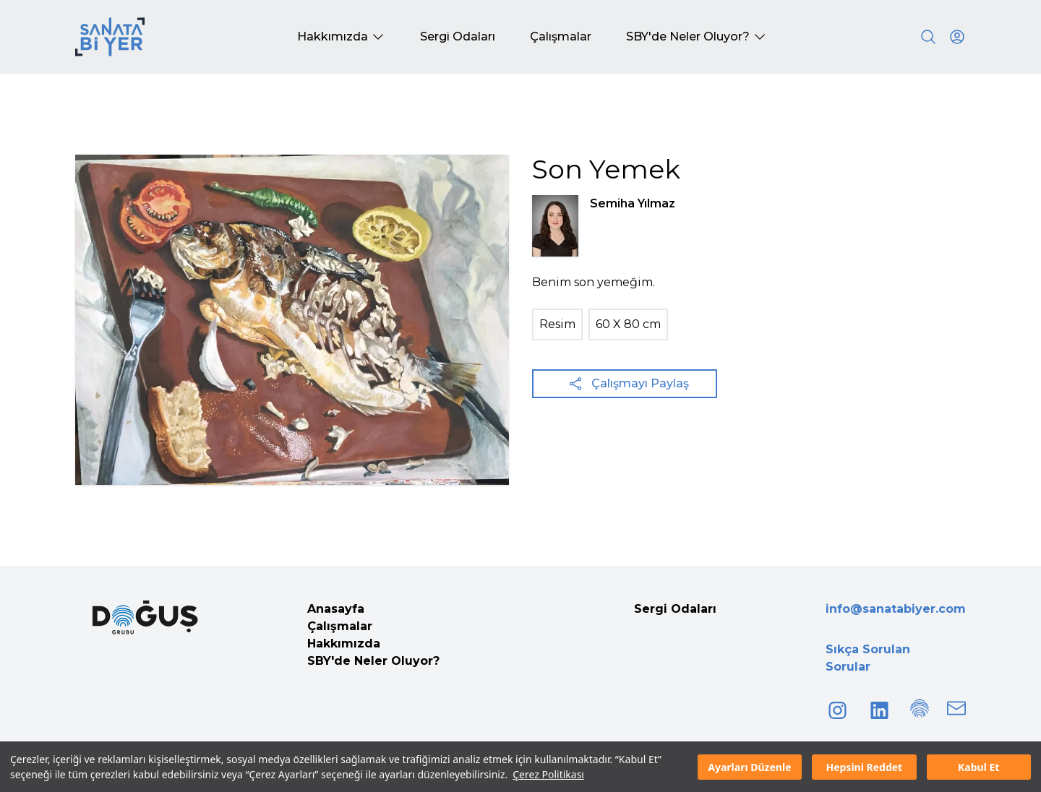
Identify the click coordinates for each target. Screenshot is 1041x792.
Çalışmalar (339, 626)
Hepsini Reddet (864, 767)
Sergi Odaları (675, 609)
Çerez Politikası (548, 774)
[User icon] (957, 37)
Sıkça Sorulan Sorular (868, 657)
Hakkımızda (343, 643)
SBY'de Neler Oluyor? (373, 661)
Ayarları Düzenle (749, 767)
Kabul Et (978, 767)
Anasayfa (335, 609)
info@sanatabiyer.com (896, 609)
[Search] (928, 37)
